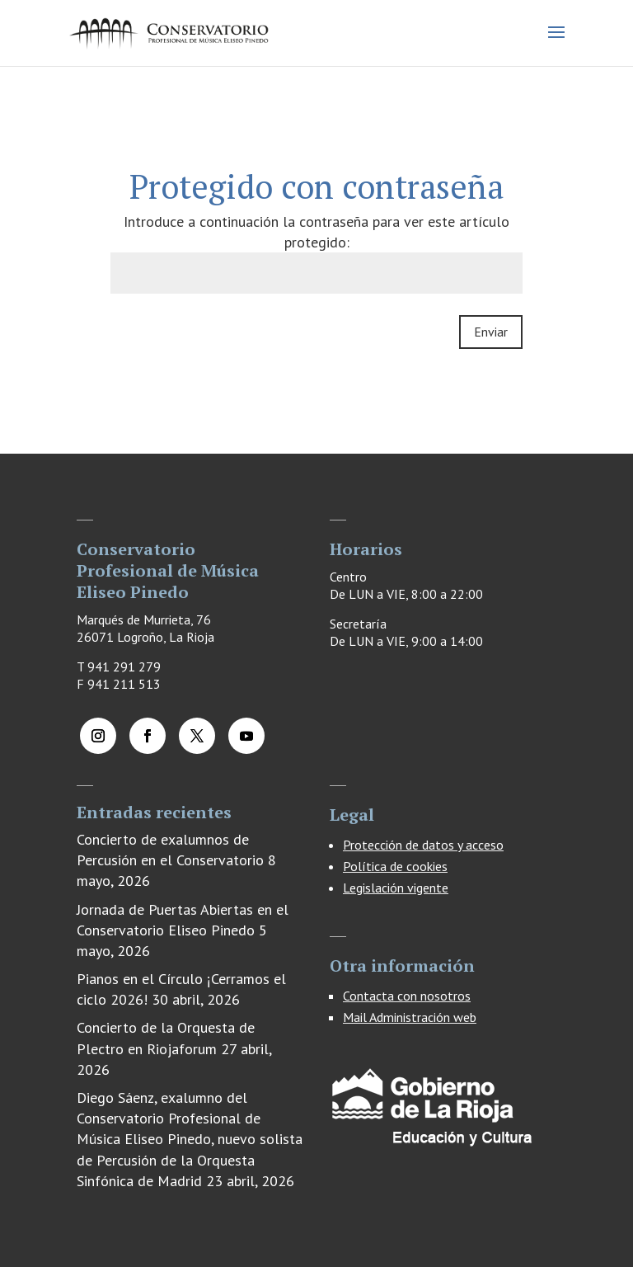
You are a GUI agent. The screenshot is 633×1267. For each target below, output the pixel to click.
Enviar (491, 331)
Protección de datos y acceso (423, 844)
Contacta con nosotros (407, 995)
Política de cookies (395, 866)
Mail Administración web (409, 1017)
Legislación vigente (395, 887)
